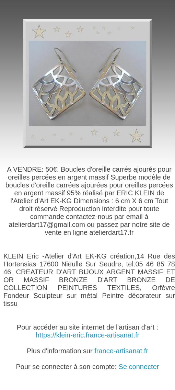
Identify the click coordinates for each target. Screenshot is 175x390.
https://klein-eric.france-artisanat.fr (87, 335)
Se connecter (139, 366)
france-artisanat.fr (121, 351)
